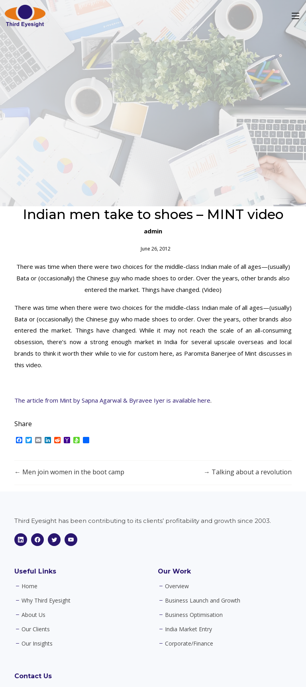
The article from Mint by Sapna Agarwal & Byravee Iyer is (93, 400)
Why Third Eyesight (46, 600)
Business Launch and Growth (202, 600)
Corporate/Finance (189, 643)
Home (29, 586)
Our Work (174, 571)
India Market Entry (188, 629)
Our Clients (36, 629)
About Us (33, 615)
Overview (177, 586)
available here (191, 400)
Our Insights (37, 643)
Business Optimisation (194, 615)
